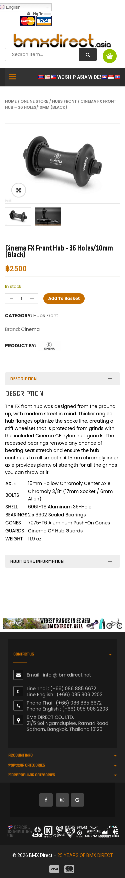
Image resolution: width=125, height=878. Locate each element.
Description (23, 379)
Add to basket (64, 298)
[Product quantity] (22, 299)
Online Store (34, 101)
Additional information (37, 561)
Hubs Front (64, 101)
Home (11, 101)
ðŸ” (18, 190)
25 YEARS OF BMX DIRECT (85, 855)
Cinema (30, 329)
